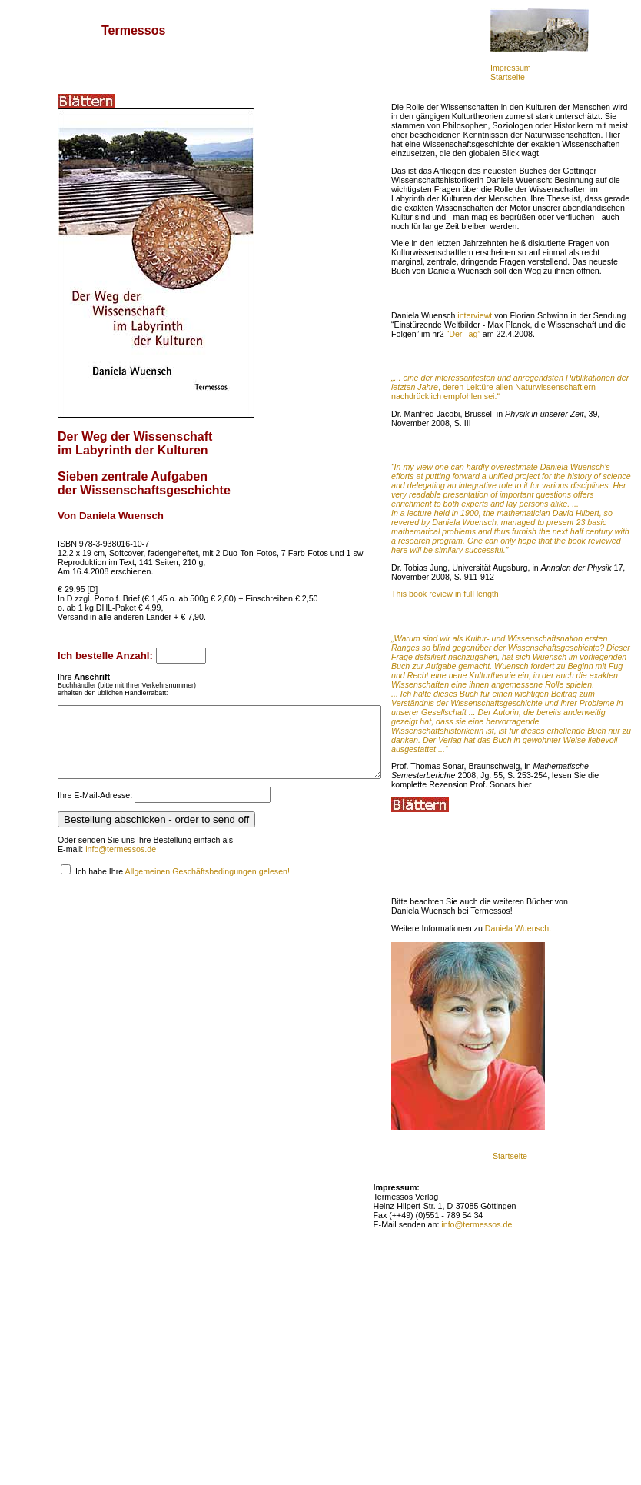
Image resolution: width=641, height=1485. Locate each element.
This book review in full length (483, 658)
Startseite (507, 77)
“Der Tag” (582, 370)
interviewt (513, 352)
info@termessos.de (120, 862)
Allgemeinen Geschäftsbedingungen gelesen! (207, 885)
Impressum (510, 67)
